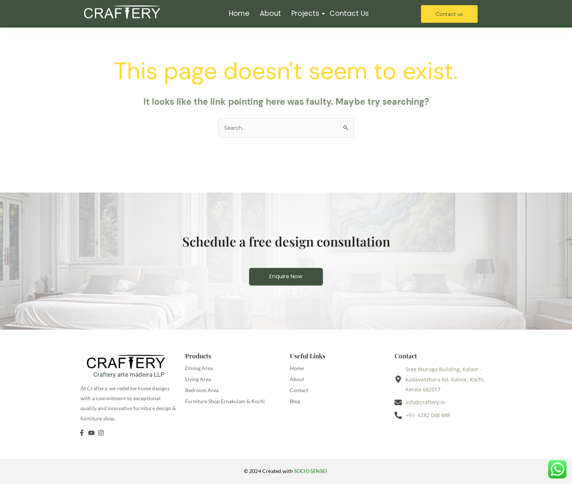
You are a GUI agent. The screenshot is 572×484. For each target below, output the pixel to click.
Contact (299, 391)
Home (239, 13)
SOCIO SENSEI (311, 472)
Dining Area (199, 369)
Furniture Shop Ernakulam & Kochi (225, 402)
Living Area (198, 380)
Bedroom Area (202, 391)
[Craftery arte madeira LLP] (129, 361)
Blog (295, 402)
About (270, 13)
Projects (306, 13)
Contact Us (349, 13)
